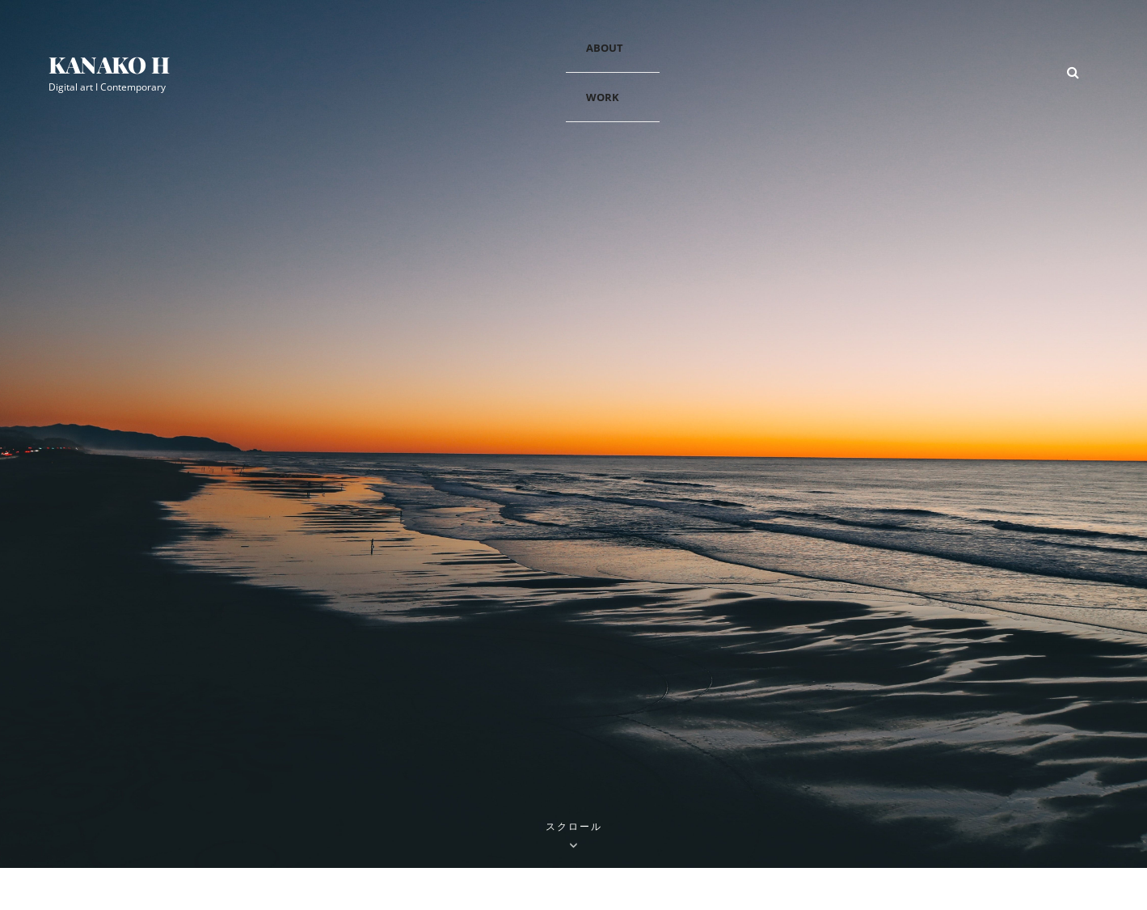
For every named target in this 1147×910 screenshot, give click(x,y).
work (602, 97)
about (604, 47)
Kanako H (109, 64)
